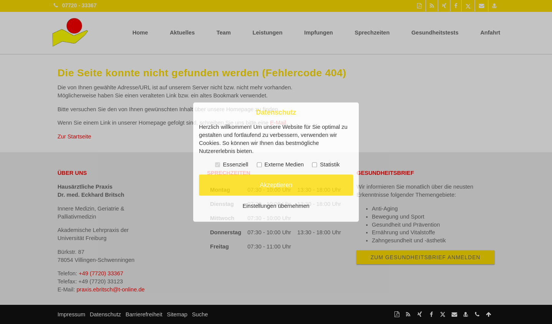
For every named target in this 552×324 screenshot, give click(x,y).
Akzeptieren (276, 184)
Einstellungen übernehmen (276, 206)
